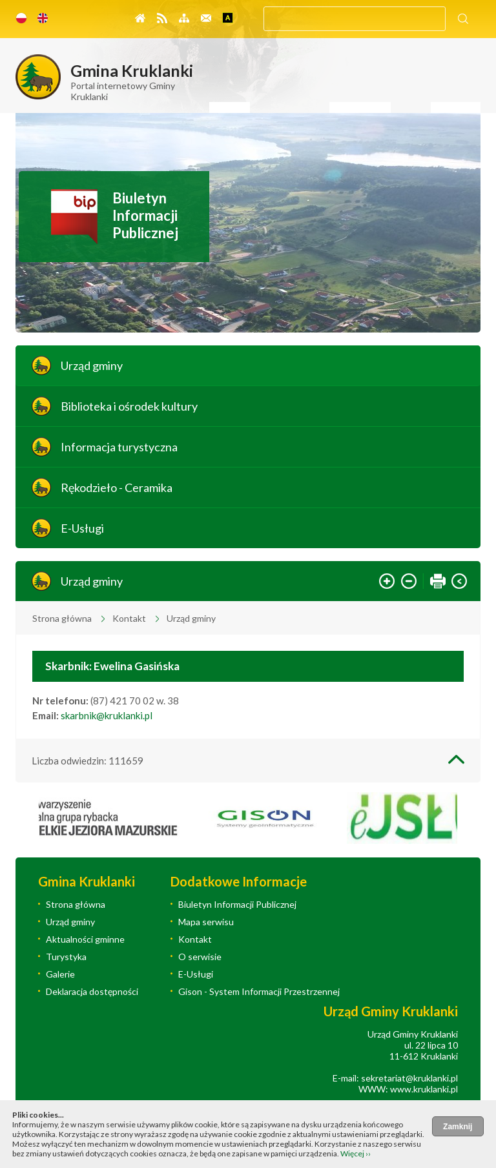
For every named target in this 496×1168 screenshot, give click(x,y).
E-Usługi (82, 528)
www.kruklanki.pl (424, 1088)
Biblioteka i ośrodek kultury (129, 406)
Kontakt (129, 618)
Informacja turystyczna (119, 447)
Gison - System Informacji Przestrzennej (259, 991)
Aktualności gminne (85, 939)
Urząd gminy (92, 365)
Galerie (60, 973)
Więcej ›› (355, 1153)
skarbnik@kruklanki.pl (106, 715)
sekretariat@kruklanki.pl (409, 1077)
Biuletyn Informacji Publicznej (145, 215)
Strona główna (62, 618)
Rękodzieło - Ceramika (116, 487)
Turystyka (66, 956)
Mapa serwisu (206, 921)
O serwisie (200, 956)
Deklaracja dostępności (92, 991)
